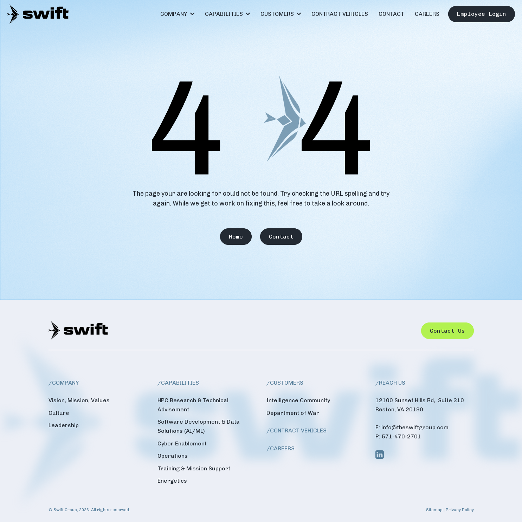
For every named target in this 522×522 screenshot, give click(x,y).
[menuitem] (177, 14)
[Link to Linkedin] (379, 455)
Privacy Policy (460, 509)
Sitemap (434, 509)
